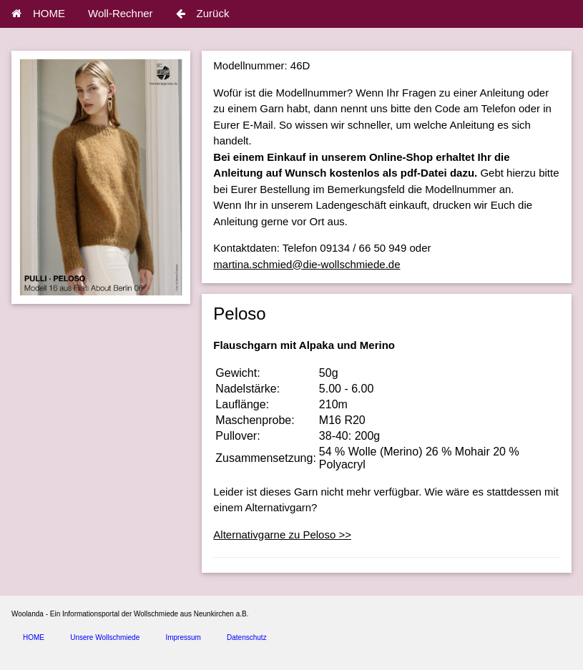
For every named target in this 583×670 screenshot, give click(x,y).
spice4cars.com (167, 657)
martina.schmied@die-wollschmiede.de (306, 264)
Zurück (203, 13)
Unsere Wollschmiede (104, 637)
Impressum (182, 637)
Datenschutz (247, 637)
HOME (38, 13)
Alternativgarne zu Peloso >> (282, 534)
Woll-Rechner (120, 13)
